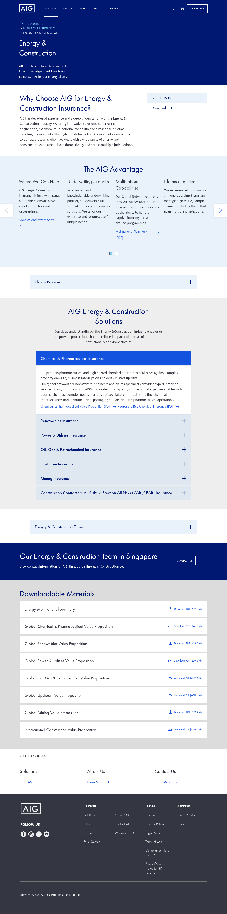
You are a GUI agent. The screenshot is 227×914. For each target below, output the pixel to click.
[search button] (174, 8)
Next (220, 210)
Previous (6, 210)
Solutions (51, 8)
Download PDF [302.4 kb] (187, 678)
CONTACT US (185, 561)
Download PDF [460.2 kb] (187, 695)
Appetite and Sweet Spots (36, 222)
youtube (46, 834)
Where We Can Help (39, 181)
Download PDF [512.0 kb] (188, 609)
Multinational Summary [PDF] (131, 234)
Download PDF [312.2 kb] (188, 712)
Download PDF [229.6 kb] (188, 660)
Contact (112, 8)
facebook (23, 834)
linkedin (39, 834)
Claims (67, 8)
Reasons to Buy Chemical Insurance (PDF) (146, 406)
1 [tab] (110, 253)
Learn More (28, 782)
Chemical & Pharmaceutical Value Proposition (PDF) (76, 406)
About (97, 8)
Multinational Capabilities (128, 184)
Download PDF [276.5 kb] (188, 626)
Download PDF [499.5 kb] (187, 729)
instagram (31, 834)
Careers (83, 8)
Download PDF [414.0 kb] (188, 643)
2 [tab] (116, 253)
